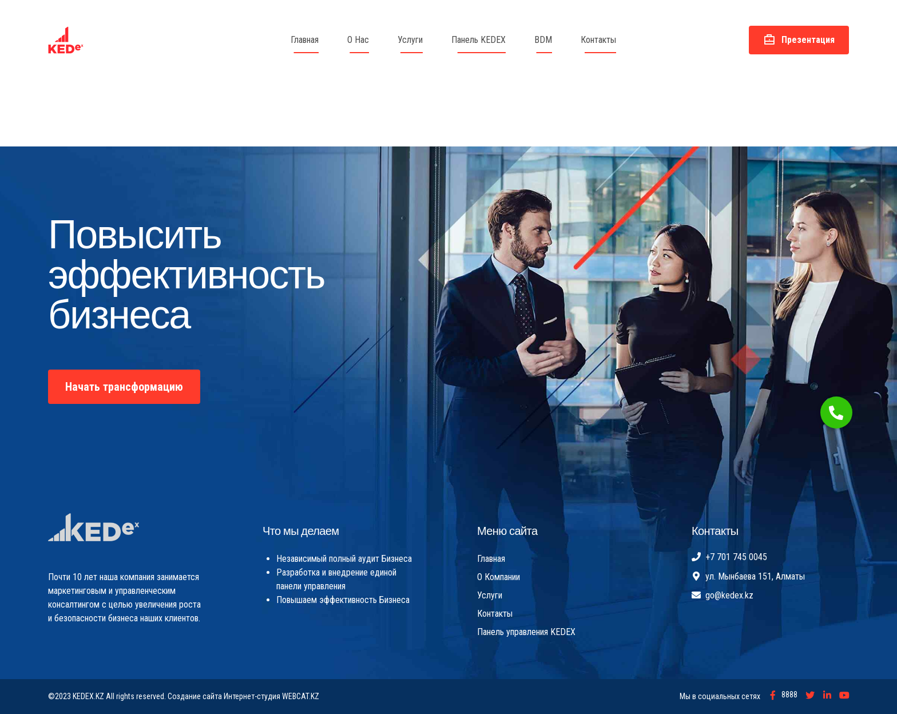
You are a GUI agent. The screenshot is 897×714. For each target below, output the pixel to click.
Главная (305, 39)
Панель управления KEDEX (526, 631)
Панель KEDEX (478, 39)
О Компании (498, 577)
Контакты (598, 39)
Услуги (410, 39)
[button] (836, 412)
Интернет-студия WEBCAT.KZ (271, 696)
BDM (543, 39)
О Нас (358, 39)
